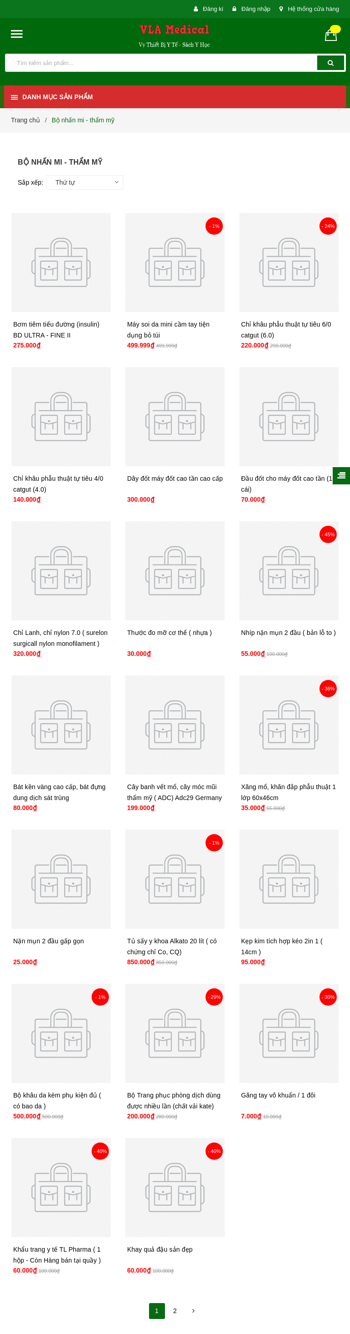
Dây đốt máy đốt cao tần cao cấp (175, 478)
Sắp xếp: (30, 182)
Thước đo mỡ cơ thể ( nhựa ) (169, 632)
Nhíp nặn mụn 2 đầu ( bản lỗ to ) (288, 632)
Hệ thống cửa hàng (313, 8)
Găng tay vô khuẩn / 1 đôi (278, 1095)
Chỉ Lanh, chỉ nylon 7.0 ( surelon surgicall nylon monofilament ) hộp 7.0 (60, 643)
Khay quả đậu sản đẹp (160, 1249)
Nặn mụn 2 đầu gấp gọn (48, 941)
